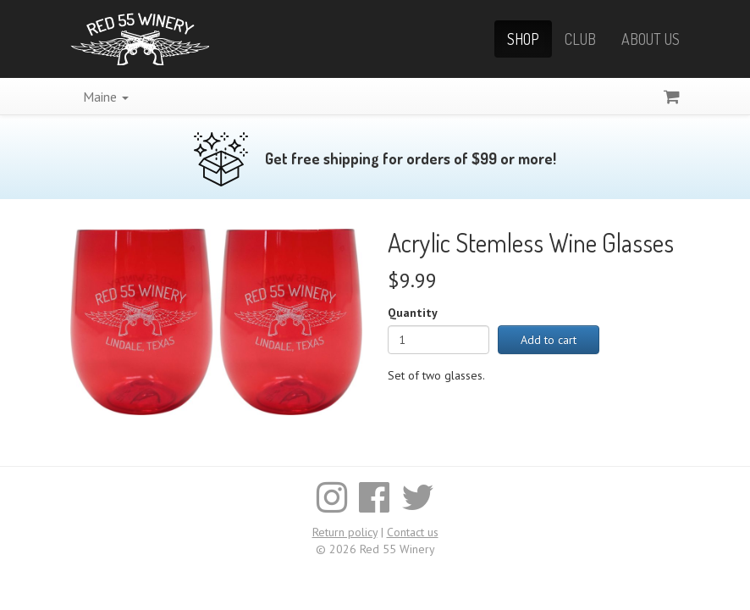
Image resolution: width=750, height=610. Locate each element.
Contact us (412, 532)
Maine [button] (106, 96)
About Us (650, 39)
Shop (523, 39)
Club (580, 39)
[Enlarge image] (216, 320)
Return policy (345, 532)
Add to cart (548, 339)
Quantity (413, 312)
